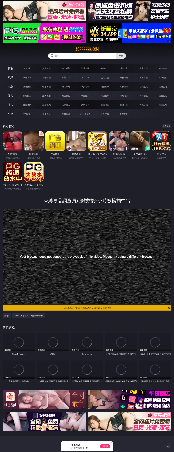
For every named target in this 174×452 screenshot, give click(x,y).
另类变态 (163, 86)
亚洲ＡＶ (27, 77)
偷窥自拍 (27, 95)
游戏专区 (85, 68)
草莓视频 (66, 113)
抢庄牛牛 (163, 68)
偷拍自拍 (46, 86)
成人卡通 (66, 86)
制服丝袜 (105, 86)
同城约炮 (27, 113)
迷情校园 (105, 104)
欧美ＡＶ (66, 77)
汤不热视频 (85, 113)
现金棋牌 (143, 68)
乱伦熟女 (143, 86)
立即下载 (105, 446)
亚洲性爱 (27, 86)
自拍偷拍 (46, 77)
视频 (10, 77)
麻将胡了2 (104, 68)
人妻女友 (66, 104)
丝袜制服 (124, 77)
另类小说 (124, 104)
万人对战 (66, 68)
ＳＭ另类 (163, 77)
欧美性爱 (85, 86)
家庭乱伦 (46, 104)
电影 (10, 86)
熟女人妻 (105, 77)
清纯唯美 (124, 95)
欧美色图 (66, 95)
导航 (10, 113)
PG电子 (27, 68)
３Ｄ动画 (85, 77)
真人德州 (46, 68)
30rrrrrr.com (87, 49)
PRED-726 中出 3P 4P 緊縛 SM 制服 (28, 315)
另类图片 (163, 95)
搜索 (121, 56)
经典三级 (124, 86)
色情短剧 (124, 113)
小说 (10, 104)
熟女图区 (143, 95)
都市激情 (27, 104)
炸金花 (124, 68)
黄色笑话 (143, 104)
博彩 (10, 68)
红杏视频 (105, 113)
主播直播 (143, 77)
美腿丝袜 (105, 95)
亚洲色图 (46, 95)
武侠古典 (85, 104)
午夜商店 (46, 113)
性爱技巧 (163, 104)
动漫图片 (85, 95)
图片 (10, 95)
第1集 (6, 315)
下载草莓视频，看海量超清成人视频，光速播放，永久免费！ (116, 308)
